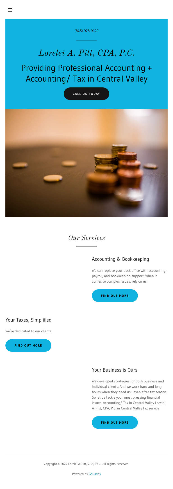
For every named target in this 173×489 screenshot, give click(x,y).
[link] (86, 54)
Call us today (86, 94)
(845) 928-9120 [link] (86, 30)
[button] (9, 9)
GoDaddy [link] (95, 474)
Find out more (115, 296)
